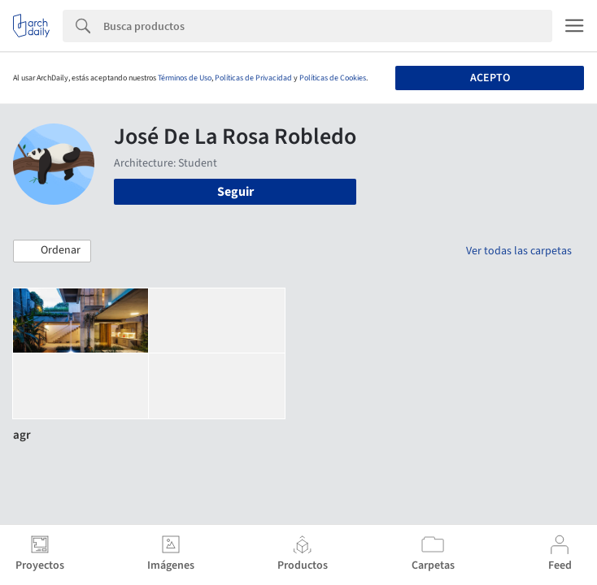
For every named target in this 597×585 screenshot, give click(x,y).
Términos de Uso (184, 78)
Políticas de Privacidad (253, 78)
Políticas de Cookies (332, 78)
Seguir (235, 192)
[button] (52, 251)
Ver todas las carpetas (519, 251)
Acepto (490, 78)
